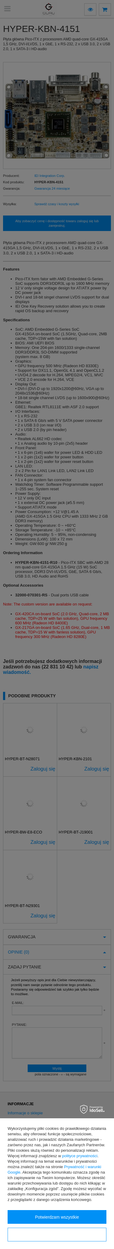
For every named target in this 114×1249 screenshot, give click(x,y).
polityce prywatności (79, 1156)
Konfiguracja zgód (57, 1234)
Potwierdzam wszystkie (57, 1217)
